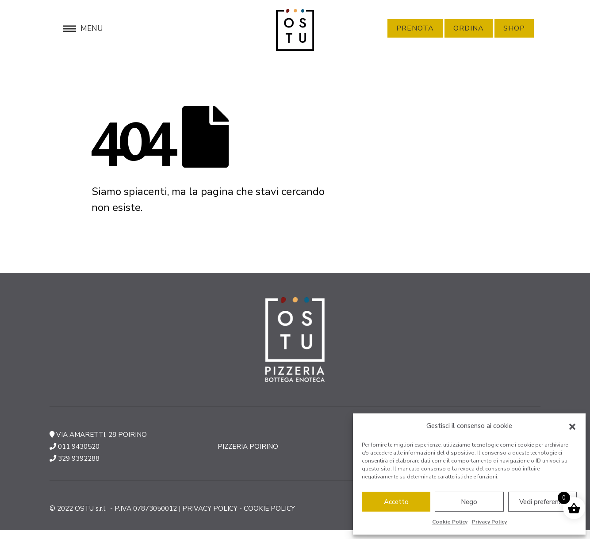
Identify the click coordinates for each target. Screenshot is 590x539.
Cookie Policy (449, 521)
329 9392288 (79, 458)
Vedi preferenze (542, 501)
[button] (572, 426)
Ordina (468, 28)
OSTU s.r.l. (91, 508)
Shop (514, 28)
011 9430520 (79, 446)
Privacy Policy (489, 521)
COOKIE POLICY (269, 508)
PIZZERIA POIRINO (248, 446)
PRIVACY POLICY (210, 508)
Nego (469, 501)
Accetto (396, 501)
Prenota (415, 28)
